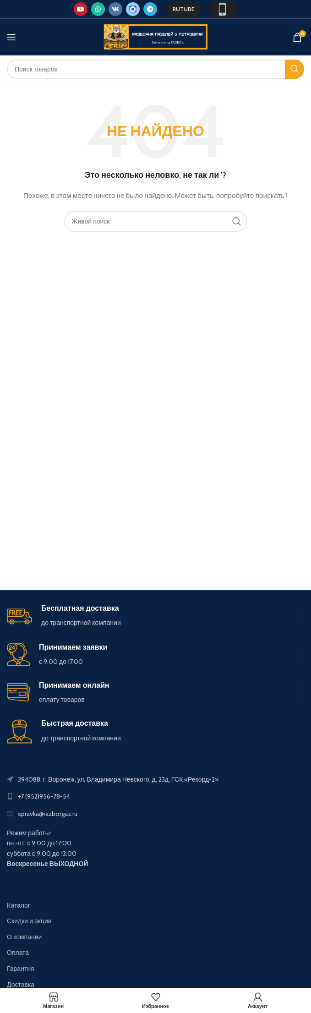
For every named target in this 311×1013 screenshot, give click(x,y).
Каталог (18, 905)
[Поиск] (155, 69)
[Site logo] (156, 36)
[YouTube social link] (80, 9)
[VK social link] (115, 9)
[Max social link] (133, 9)
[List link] (155, 796)
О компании (24, 937)
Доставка (20, 984)
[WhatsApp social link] (98, 9)
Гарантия (20, 968)
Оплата (18, 952)
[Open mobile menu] (11, 37)
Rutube (183, 8)
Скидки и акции (29, 921)
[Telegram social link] (150, 9)
